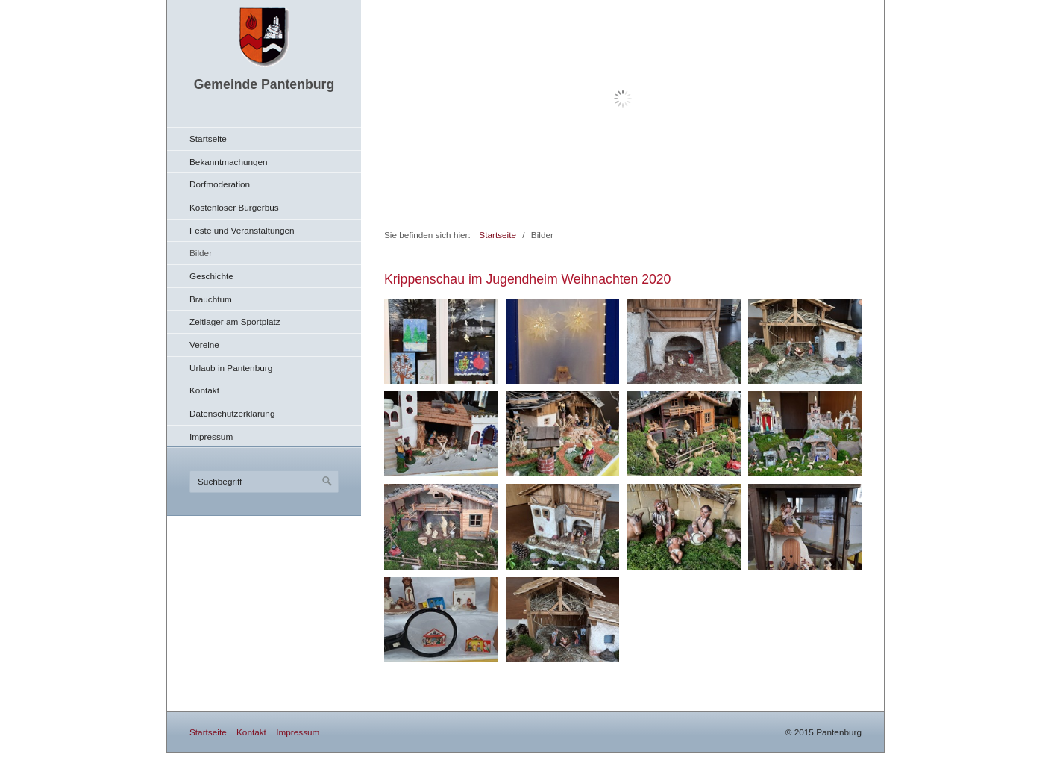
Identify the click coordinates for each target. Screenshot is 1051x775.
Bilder (200, 253)
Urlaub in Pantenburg (230, 368)
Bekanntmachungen (228, 161)
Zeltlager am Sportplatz (234, 321)
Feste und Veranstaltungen (242, 230)
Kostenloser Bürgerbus (234, 207)
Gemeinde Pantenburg (264, 84)
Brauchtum (210, 299)
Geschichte (211, 276)
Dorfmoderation (219, 184)
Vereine (204, 344)
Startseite (208, 138)
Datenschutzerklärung (231, 413)
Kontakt (204, 390)
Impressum (211, 436)
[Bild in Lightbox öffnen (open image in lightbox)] (441, 341)
